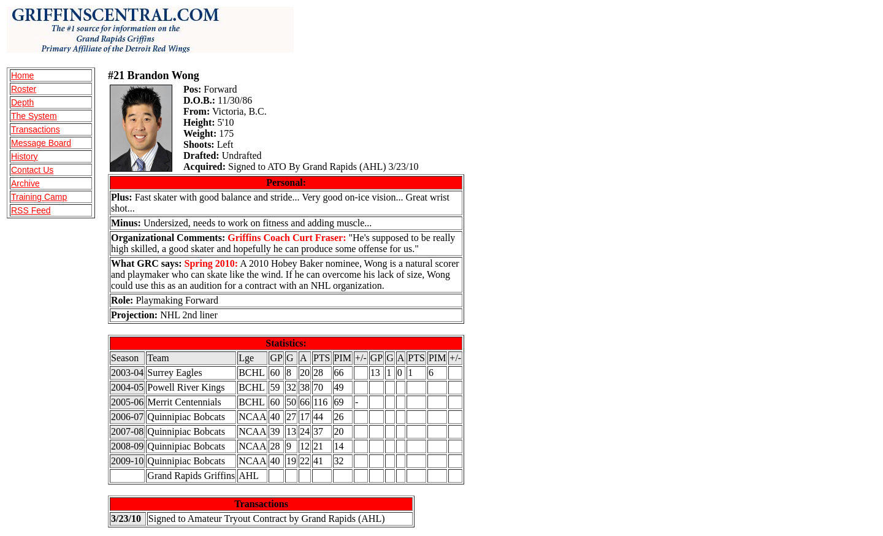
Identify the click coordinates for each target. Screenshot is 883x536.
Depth (22, 102)
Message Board (41, 143)
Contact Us (32, 170)
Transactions (35, 129)
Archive (25, 183)
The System (34, 116)
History (24, 156)
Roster (23, 89)
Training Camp (39, 197)
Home (22, 75)
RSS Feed (31, 210)
